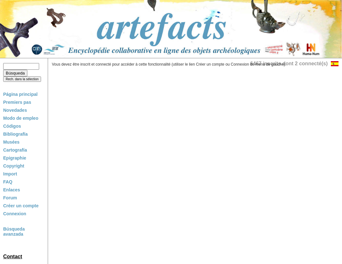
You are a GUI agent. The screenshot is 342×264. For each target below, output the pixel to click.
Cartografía (15, 150)
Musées (11, 142)
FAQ (7, 181)
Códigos (12, 126)
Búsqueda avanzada (14, 231)
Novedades (15, 110)
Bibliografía (15, 134)
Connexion (14, 213)
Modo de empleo (20, 118)
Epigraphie (14, 158)
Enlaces (11, 189)
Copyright (13, 165)
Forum (10, 197)
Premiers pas (17, 102)
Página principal (20, 94)
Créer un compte (20, 205)
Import (10, 173)
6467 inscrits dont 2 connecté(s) (289, 63)
